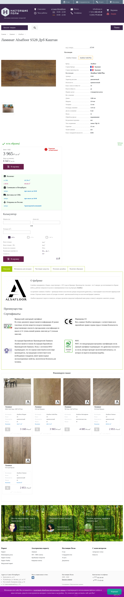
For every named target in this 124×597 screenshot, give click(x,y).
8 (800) (96, 15)
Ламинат (34, 552)
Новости (95, 555)
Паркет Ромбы (5, 560)
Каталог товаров (67, 579)
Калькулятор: (10, 214)
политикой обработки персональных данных (50, 590)
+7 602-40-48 (97, 577)
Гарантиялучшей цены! (53, 149)
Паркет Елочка (5, 557)
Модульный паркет (7, 563)
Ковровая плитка (37, 560)
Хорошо (114, 592)
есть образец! (13, 143)
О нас (64, 552)
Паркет (3, 552)
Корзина (114, 10)
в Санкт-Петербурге (58, 9)
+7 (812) (95, 12)
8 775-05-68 (98, 580)
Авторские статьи (97, 552)
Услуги (64, 557)
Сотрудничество (67, 555)
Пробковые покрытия (38, 557)
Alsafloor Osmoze (71, 58)
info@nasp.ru (97, 9)
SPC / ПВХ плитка (37, 555)
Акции (113, 14)
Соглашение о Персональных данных (72, 584)
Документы (65, 560)
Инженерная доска (7, 555)
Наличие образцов (76, 269)
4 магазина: (42, 9)
